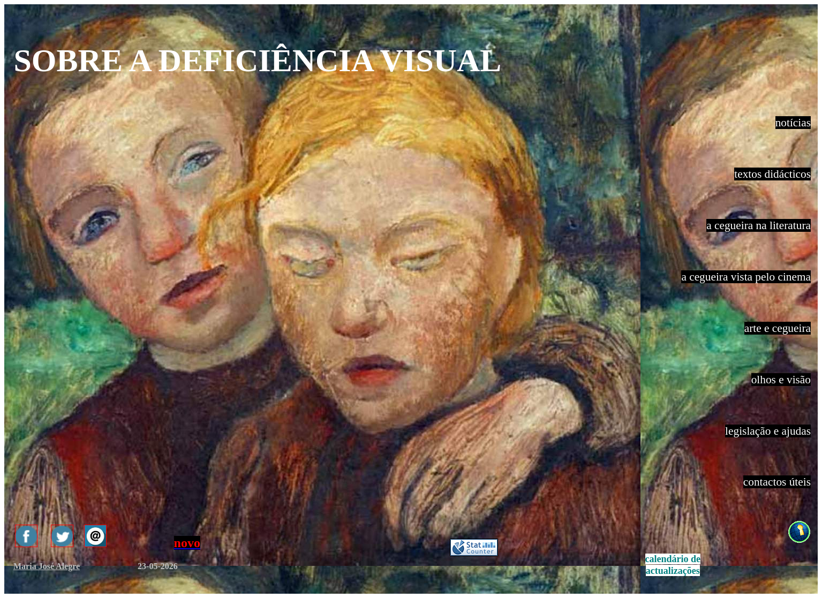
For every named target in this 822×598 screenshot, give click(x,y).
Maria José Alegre (46, 566)
